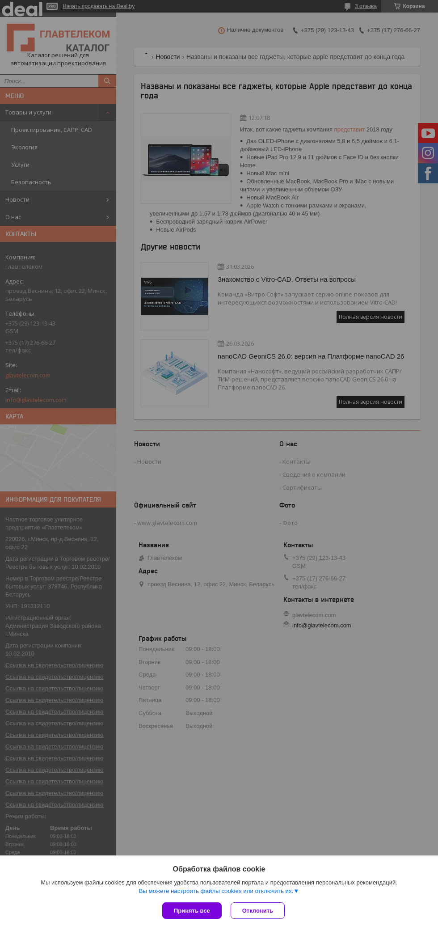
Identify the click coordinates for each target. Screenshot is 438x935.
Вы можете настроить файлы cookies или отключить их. (216, 891)
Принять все (192, 910)
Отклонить (257, 910)
